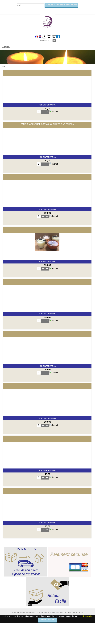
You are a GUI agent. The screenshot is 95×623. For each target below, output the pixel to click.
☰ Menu (6, 47)
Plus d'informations (86, 616)
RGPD (80, 612)
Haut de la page (57, 612)
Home (3, 66)
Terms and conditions (43, 612)
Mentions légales (71, 612)
